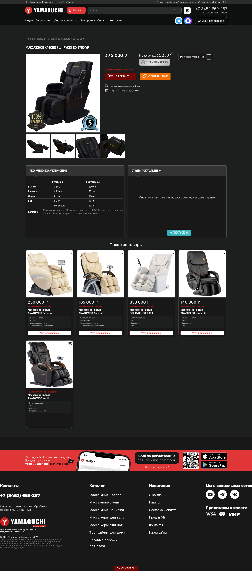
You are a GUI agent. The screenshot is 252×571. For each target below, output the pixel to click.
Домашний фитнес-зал (211, 20)
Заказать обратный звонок (214, 13)
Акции (29, 20)
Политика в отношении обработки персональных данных (23, 508)
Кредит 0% (157, 517)
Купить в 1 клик (155, 76)
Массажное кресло (39, 309)
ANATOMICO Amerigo (91, 313)
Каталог (155, 502)
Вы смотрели (126, 568)
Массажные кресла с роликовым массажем (75, 213)
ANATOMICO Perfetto (40, 313)
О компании (43, 20)
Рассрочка (88, 20)
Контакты (116, 20)
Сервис (102, 20)
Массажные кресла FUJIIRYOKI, (83, 210)
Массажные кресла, (54, 210)
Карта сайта (158, 532)
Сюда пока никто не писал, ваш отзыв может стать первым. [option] (177, 197)
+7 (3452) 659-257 (20, 495)
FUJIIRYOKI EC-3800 (141, 313)
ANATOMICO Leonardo (193, 313)
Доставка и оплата (66, 20)
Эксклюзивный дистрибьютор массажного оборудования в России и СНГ (192, 2)
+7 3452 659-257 (211, 9)
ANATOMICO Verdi (38, 398)
